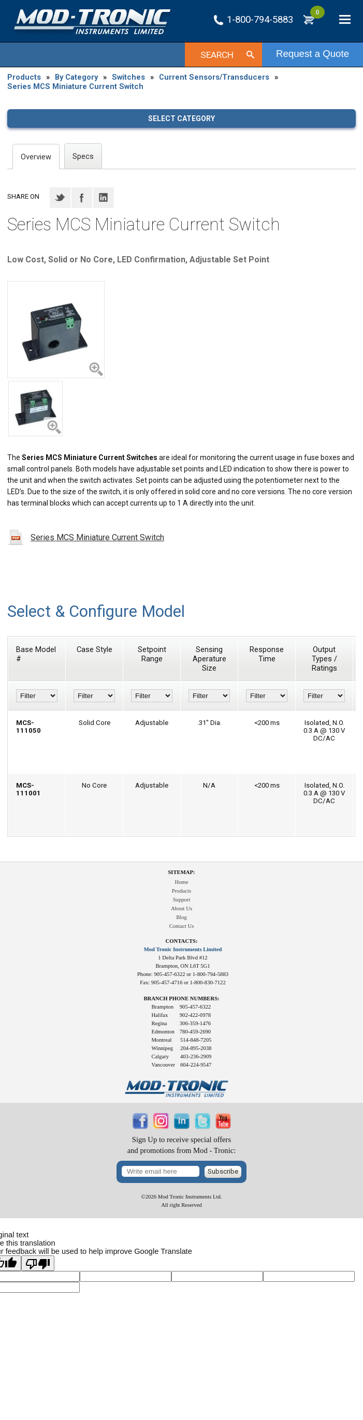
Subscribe (223, 1171)
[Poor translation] (37, 1263)
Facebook (81, 197)
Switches (128, 77)
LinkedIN (103, 197)
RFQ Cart (317, 16)
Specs (83, 156)
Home (181, 882)
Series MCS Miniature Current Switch (75, 86)
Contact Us (181, 926)
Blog (181, 917)
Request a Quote (312, 53)
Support (182, 900)
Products (24, 77)
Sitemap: (181, 872)
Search (217, 55)
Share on (23, 196)
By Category (76, 77)
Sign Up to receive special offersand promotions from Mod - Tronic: (181, 1145)
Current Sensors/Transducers (214, 77)
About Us (181, 908)
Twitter (60, 197)
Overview (36, 156)
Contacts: (182, 941)
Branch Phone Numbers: (181, 998)
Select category (181, 118)
